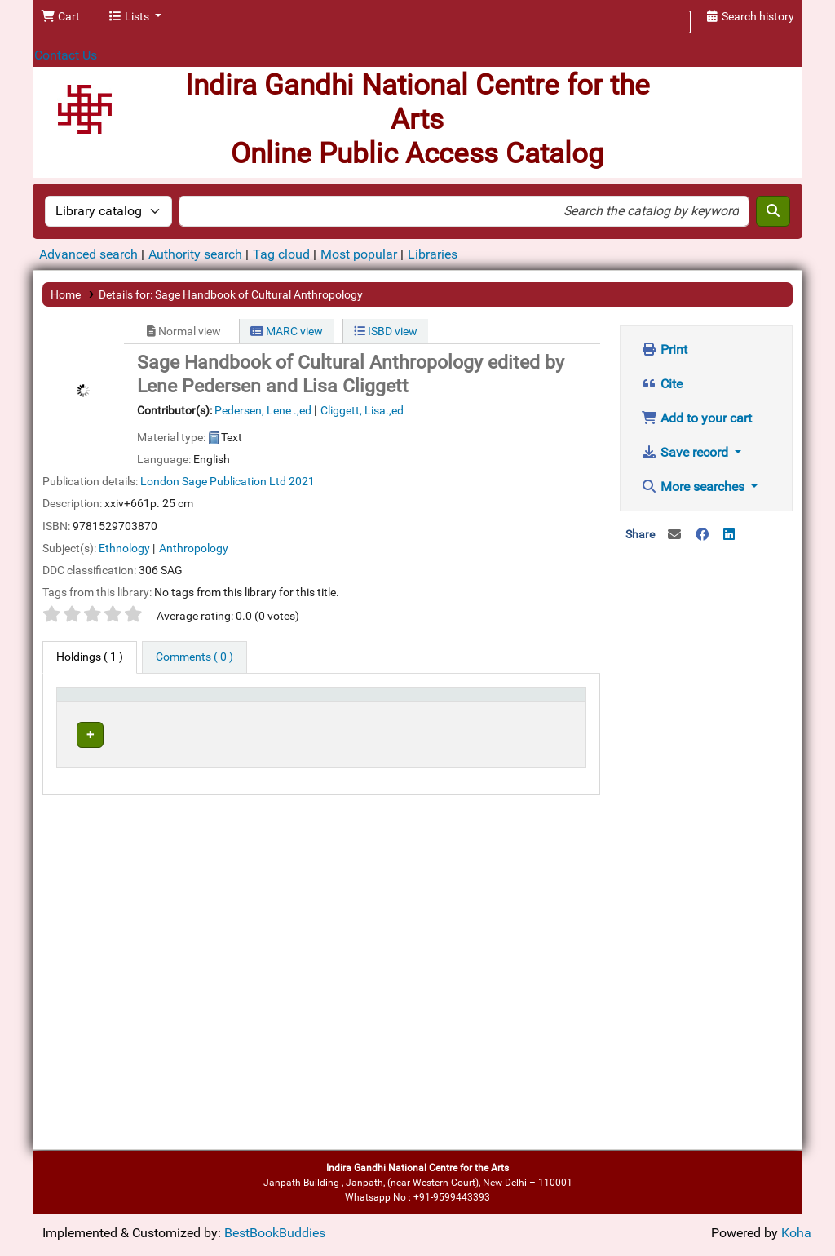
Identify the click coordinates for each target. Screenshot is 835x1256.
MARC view (286, 331)
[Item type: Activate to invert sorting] (94, 709)
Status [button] (470, 717)
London (159, 481)
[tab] (194, 657)
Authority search (195, 254)
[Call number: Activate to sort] (387, 709)
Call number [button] (365, 717)
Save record (686, 452)
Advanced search (88, 254)
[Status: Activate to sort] (478, 709)
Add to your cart (696, 418)
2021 (302, 481)
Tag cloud (281, 254)
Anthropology (193, 548)
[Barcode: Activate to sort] (548, 709)
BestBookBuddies (274, 1233)
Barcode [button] (540, 717)
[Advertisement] (706, 816)
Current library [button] (174, 717)
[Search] (773, 211)
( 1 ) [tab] (89, 657)
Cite (662, 383)
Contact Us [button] (65, 55)
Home (66, 294)
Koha (796, 1233)
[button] (60, 17)
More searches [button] (694, 486)
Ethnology (124, 548)
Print (664, 349)
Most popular (358, 254)
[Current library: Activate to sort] (229, 709)
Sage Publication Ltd (234, 481)
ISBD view (386, 331)
